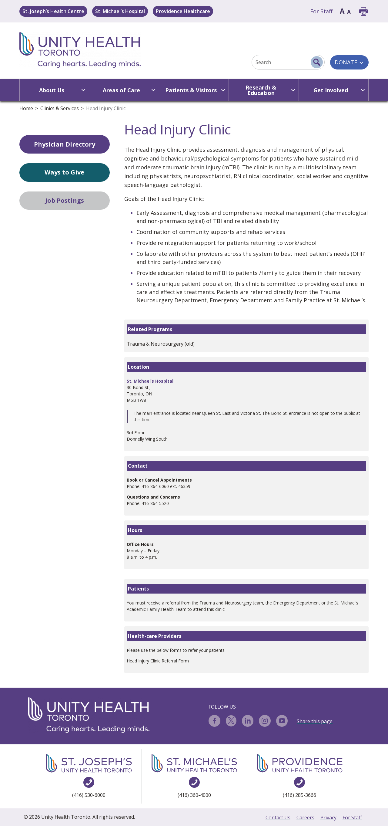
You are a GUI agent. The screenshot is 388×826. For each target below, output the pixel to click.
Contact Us (278, 817)
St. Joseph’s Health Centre (53, 11)
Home (26, 108)
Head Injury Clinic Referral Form (158, 661)
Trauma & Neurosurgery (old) (161, 343)
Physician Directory (64, 144)
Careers (305, 817)
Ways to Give (64, 172)
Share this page (315, 721)
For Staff (321, 11)
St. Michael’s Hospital (120, 11)
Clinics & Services (59, 108)
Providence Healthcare (183, 11)
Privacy (328, 817)
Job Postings (64, 200)
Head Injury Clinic (105, 108)
